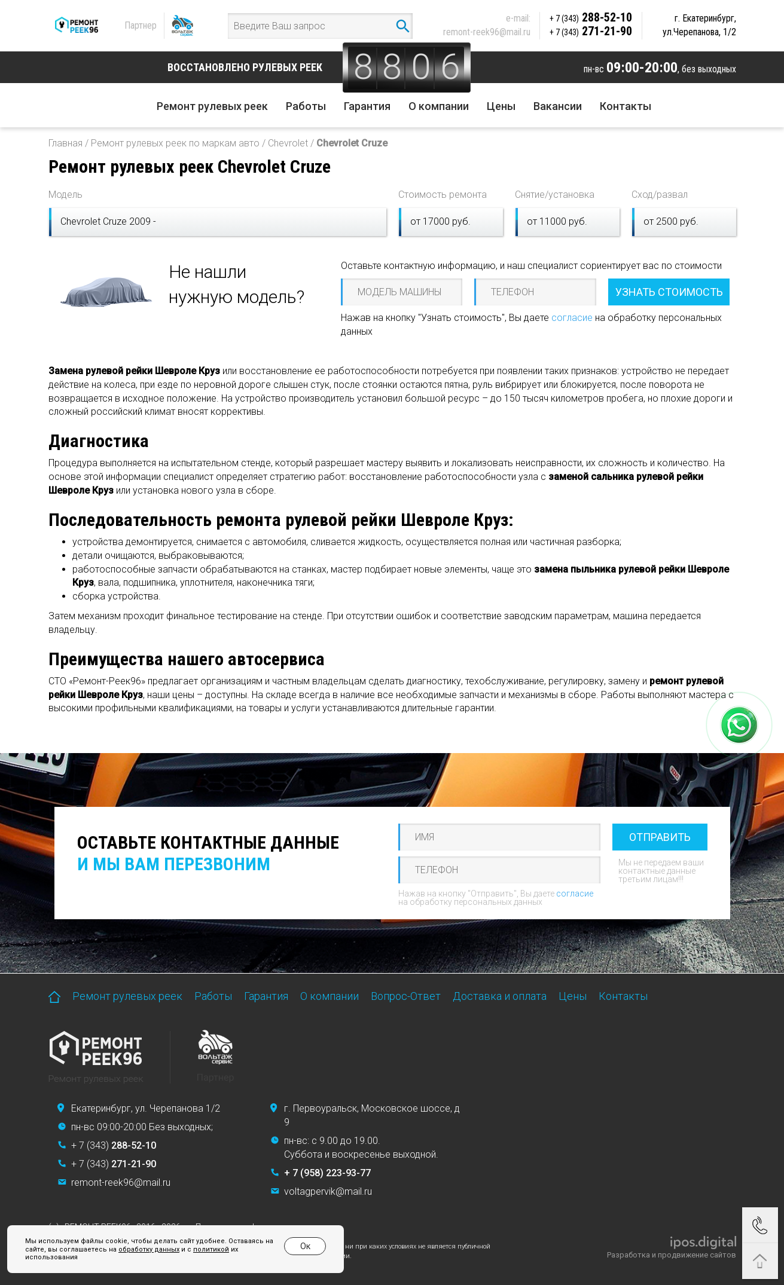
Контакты (625, 106)
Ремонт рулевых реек (212, 106)
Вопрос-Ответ (406, 996)
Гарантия (367, 106)
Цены (501, 106)
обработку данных (148, 1249)
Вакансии (557, 106)
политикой (211, 1249)
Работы (306, 106)
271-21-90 (591, 31)
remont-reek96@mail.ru (486, 32)
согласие (572, 317)
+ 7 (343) (113, 1145)
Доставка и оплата (500, 996)
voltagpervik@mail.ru (328, 1191)
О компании (438, 106)
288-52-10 (591, 17)
